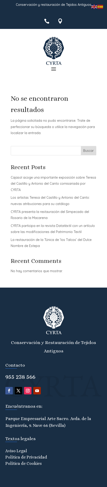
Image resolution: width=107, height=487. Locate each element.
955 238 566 (20, 376)
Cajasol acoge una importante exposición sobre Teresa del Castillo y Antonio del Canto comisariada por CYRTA (53, 183)
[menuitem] (47, 21)
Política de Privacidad (26, 457)
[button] (53, 69)
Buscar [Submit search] (88, 151)
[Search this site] (53, 150)
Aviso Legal (16, 451)
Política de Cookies (23, 463)
